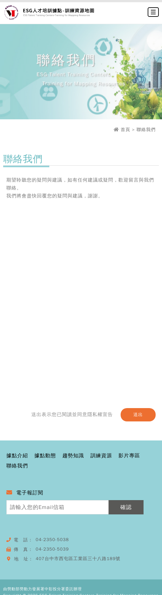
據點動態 (45, 456)
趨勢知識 (73, 456)
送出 (138, 414)
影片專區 (129, 456)
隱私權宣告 (100, 414)
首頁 (125, 129)
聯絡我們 (17, 466)
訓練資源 (101, 456)
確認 (126, 507)
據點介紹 (17, 456)
